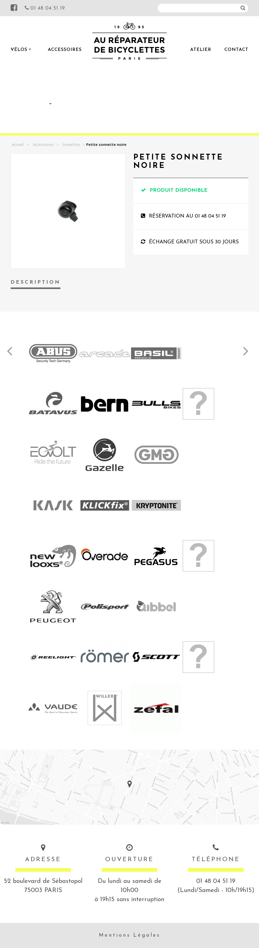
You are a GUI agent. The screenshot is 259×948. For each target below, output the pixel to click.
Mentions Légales (129, 935)
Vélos (19, 49)
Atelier (200, 49)
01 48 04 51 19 (45, 8)
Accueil (18, 144)
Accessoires (65, 49)
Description (35, 282)
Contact (236, 49)
